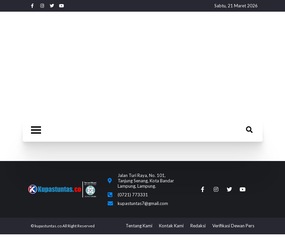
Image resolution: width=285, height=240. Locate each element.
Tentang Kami (139, 225)
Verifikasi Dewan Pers (233, 225)
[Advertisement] (142, 66)
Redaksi (198, 225)
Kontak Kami (171, 225)
